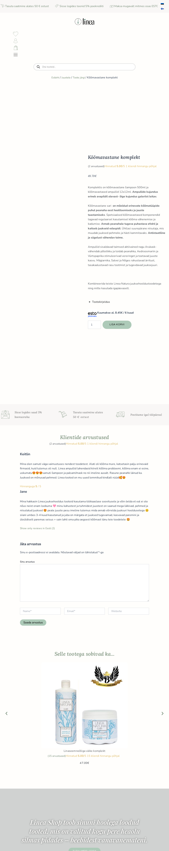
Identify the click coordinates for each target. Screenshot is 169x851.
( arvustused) (97, 111)
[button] (6, 593)
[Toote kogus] (94, 270)
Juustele (66, 88)
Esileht (54, 88)
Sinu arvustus (27, 441)
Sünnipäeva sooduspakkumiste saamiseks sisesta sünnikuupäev (147, 811)
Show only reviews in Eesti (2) (38, 408)
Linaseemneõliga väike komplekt (84, 631)
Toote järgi (79, 88)
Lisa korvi (117, 269)
